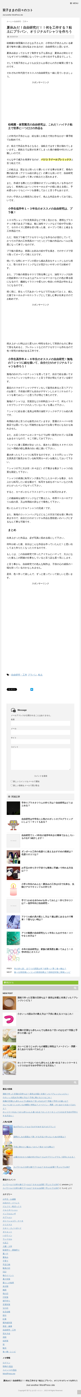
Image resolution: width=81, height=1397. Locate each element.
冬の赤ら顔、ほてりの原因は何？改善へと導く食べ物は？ (40, 968)
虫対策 (5, 1341)
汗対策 (5, 1297)
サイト (13, 738)
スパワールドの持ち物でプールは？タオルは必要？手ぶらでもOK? (41, 1167)
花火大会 (6, 1333)
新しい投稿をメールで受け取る (26, 785)
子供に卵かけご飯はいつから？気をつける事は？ (34, 1147)
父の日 (5, 1308)
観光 (4, 1348)
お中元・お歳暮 (9, 1199)
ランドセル (7, 1239)
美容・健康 (7, 1326)
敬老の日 (6, 1268)
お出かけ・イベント (11, 1203)
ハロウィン (7, 1235)
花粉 (4, 1337)
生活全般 (6, 1312)
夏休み (5, 1257)
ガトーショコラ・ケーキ (13, 1221)
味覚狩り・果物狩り (11, 1250)
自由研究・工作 (19, 675)
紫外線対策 (7, 1323)
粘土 (40, 675)
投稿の (8, 1366)
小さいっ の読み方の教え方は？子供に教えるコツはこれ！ (45, 1014)
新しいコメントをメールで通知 (26, 781)
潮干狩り (6, 1301)
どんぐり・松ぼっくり (12, 1206)
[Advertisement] (40, 101)
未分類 (5, 1286)
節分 (4, 1315)
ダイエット (7, 1232)
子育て (5, 1261)
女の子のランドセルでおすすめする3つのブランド (34, 1127)
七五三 (5, 1243)
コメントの (9, 1370)
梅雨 (4, 1290)
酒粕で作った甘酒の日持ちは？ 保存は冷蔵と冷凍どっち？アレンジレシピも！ (36, 1094)
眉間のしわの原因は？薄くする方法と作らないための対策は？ (39, 1137)
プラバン (32, 675)
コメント (14, 747)
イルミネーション (10, 1210)
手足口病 (6, 1264)
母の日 (5, 1293)
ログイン (6, 1363)
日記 (4, 1272)
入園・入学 (7, 1246)
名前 (13, 719)
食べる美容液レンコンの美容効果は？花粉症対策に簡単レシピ (42, 972)
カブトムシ (7, 1217)
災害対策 (6, 1304)
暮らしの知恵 (8, 1283)
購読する (9, 982)
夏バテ (5, 1254)
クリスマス (7, 1225)
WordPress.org (9, 1374)
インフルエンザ (9, 1214)
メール (13, 728)
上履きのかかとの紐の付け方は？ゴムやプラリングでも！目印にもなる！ (44, 1157)
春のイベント (8, 1275)
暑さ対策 (6, 1279)
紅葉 (4, 1319)
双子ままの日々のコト (18, 10)
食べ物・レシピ (9, 1352)
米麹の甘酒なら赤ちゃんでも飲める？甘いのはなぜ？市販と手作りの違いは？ (35, 1101)
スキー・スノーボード (12, 1228)
